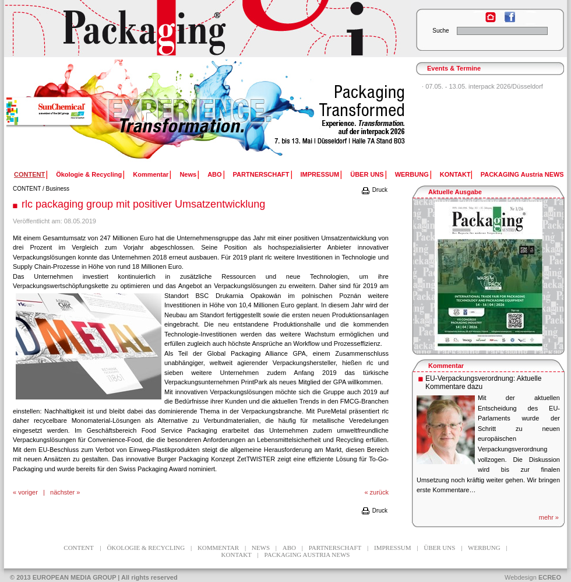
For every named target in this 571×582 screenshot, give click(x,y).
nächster (62, 492)
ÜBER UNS (366, 174)
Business (58, 188)
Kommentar (150, 174)
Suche (440, 30)
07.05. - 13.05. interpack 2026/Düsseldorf (484, 86)
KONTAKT (455, 174)
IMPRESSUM (320, 174)
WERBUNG (412, 174)
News (187, 174)
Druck (374, 189)
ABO (214, 174)
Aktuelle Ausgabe (455, 191)
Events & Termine (454, 68)
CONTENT (27, 188)
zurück (379, 492)
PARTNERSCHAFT (261, 174)
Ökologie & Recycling (89, 174)
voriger (28, 492)
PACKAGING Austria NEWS (522, 174)
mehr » (549, 517)
